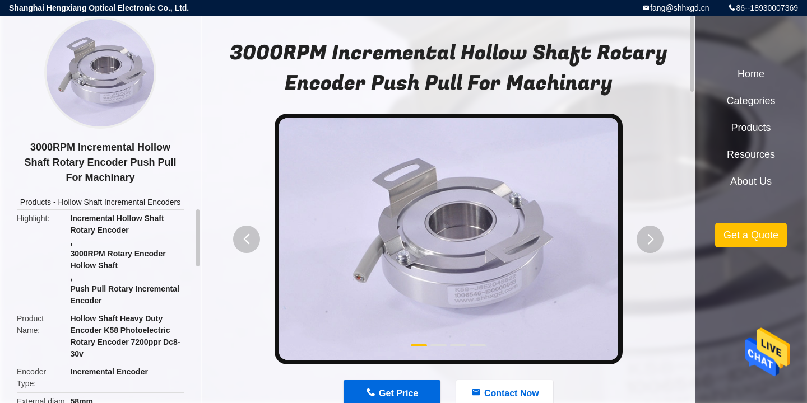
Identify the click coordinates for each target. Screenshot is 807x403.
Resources (751, 154)
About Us (751, 181)
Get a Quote (750, 235)
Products (35, 202)
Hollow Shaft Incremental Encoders (119, 202)
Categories (750, 100)
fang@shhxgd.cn (679, 7)
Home (751, 73)
